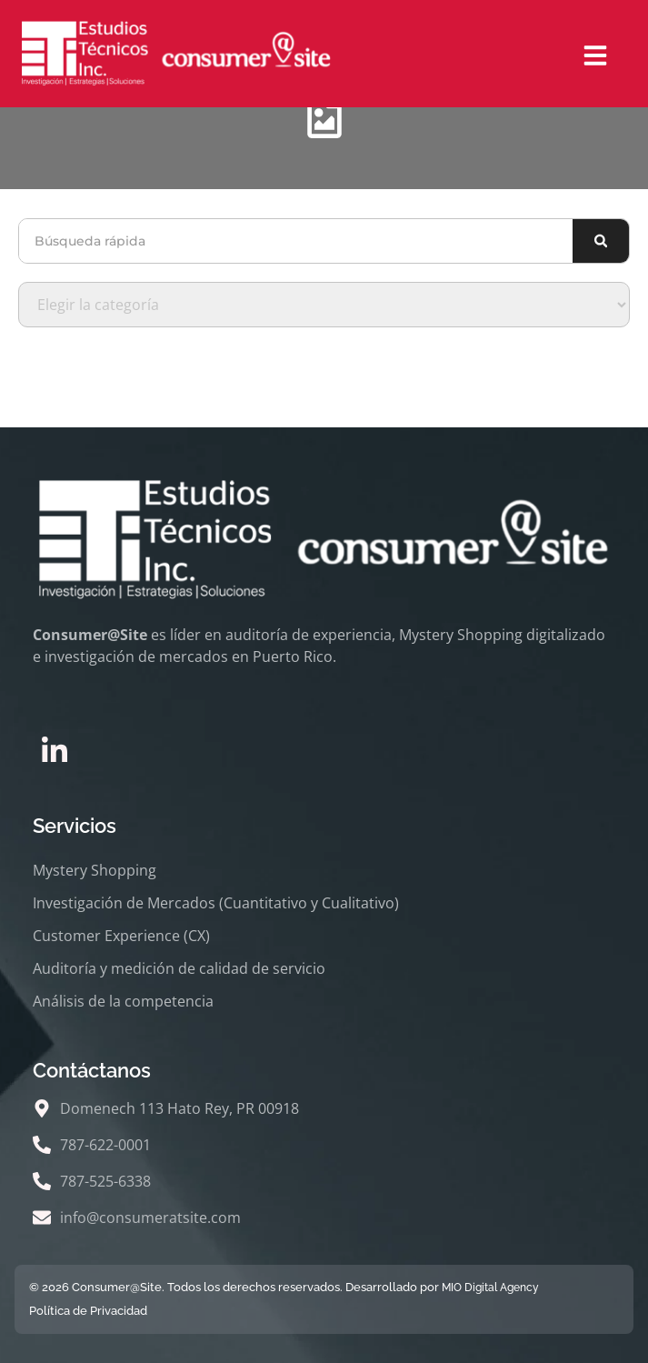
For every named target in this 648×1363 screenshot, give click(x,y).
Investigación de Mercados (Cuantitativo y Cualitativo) (216, 903)
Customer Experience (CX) (121, 936)
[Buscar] (601, 241)
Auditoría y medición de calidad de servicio (179, 968)
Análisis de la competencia (123, 1001)
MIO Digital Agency (490, 1287)
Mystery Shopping (94, 870)
